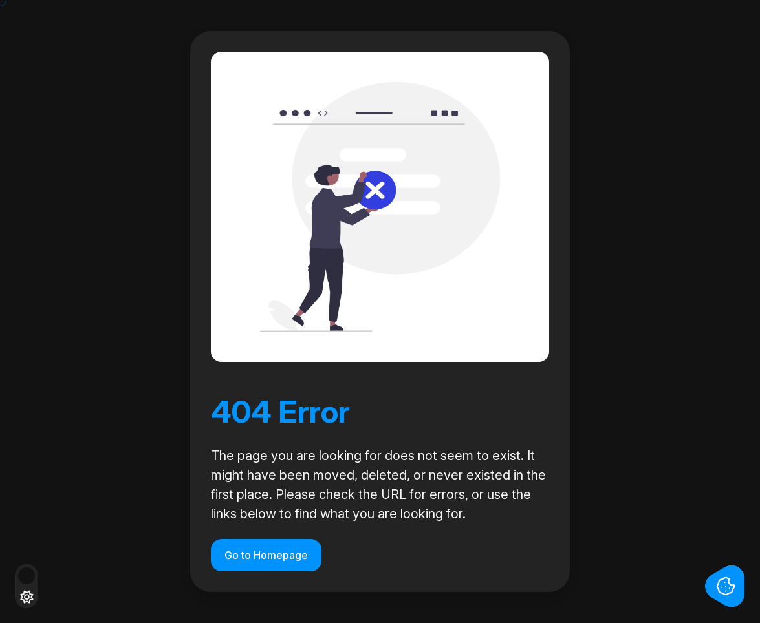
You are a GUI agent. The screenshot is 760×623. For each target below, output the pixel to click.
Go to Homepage (266, 555)
